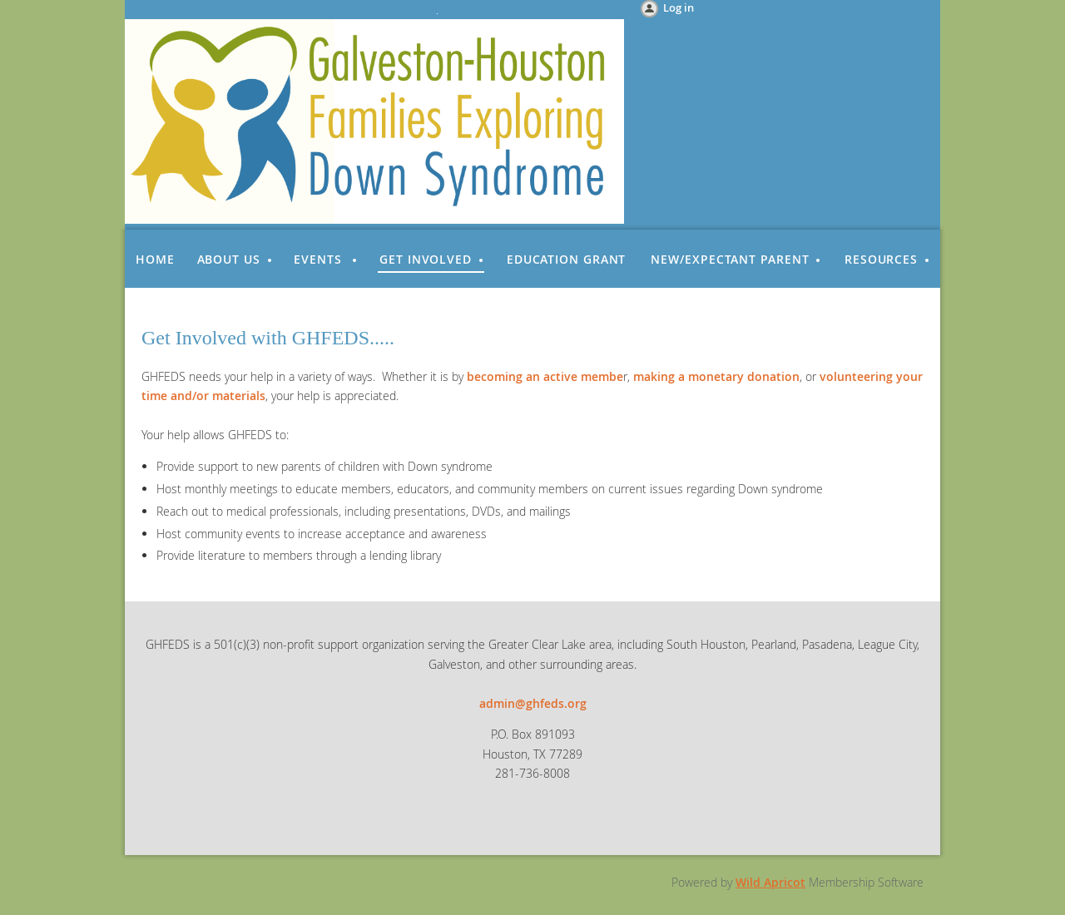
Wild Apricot (770, 882)
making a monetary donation (716, 376)
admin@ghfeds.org (533, 703)
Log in (678, 7)
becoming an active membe (545, 376)
